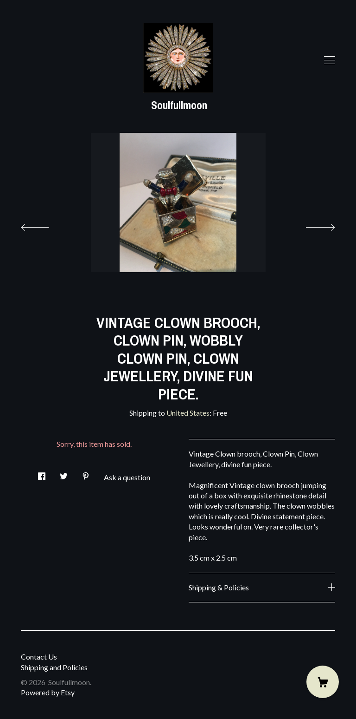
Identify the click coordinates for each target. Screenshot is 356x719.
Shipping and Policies (54, 667)
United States (188, 412)
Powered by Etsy (48, 692)
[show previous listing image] (44, 225)
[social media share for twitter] (64, 473)
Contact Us (39, 656)
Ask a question (127, 477)
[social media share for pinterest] (85, 473)
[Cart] (322, 682)
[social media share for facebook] (41, 473)
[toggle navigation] (329, 60)
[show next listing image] (312, 225)
